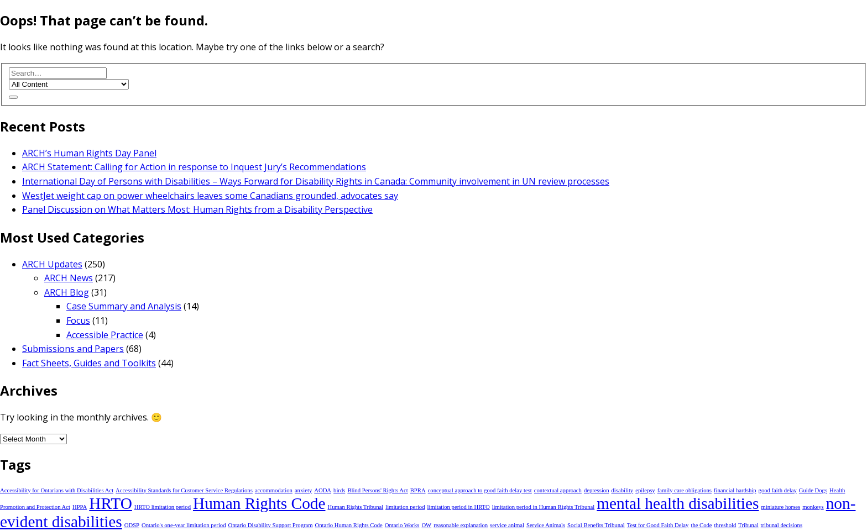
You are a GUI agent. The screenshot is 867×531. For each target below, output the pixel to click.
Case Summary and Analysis (123, 306)
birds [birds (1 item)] (339, 490)
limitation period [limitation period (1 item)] (405, 507)
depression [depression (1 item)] (596, 490)
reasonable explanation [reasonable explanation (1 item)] (460, 525)
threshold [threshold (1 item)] (725, 525)
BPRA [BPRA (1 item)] (418, 490)
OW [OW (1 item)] (426, 525)
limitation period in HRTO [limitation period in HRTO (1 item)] (458, 507)
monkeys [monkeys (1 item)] (812, 507)
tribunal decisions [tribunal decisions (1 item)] (781, 525)
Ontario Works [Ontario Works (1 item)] (402, 525)
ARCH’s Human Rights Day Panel (89, 153)
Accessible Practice (104, 335)
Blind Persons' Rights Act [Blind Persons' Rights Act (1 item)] (377, 490)
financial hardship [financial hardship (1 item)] (735, 490)
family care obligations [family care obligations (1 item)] (684, 490)
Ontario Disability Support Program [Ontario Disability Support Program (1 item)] (270, 525)
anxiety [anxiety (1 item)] (303, 490)
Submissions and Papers (73, 349)
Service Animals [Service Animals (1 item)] (545, 525)
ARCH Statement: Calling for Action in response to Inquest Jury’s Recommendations (194, 167)
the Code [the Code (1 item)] (701, 525)
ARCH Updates (52, 264)
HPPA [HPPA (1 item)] (79, 507)
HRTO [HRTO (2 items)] (110, 503)
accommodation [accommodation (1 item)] (274, 490)
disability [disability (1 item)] (623, 490)
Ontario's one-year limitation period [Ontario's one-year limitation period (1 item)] (184, 525)
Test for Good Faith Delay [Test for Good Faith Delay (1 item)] (658, 525)
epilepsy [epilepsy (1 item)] (645, 490)
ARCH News (68, 278)
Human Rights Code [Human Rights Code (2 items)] (259, 503)
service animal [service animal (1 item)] (507, 525)
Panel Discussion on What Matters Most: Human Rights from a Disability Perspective (197, 209)
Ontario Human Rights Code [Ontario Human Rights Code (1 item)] (349, 525)
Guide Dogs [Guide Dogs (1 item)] (813, 490)
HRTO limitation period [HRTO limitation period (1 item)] (162, 507)
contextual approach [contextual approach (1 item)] (558, 490)
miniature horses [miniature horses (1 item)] (780, 507)
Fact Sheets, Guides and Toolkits (89, 363)
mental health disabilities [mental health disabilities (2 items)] (678, 503)
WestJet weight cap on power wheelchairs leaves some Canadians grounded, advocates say (210, 196)
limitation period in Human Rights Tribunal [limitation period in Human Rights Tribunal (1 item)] (543, 507)
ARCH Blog (66, 292)
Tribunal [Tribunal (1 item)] (748, 525)
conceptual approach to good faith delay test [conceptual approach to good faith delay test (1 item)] (480, 490)
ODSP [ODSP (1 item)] (131, 525)
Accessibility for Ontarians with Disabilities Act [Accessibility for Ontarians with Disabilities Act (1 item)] (56, 490)
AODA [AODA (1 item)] (322, 490)
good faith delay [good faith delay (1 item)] (778, 490)
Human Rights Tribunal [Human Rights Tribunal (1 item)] (356, 507)
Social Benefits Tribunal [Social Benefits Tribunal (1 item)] (596, 525)
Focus (78, 320)
